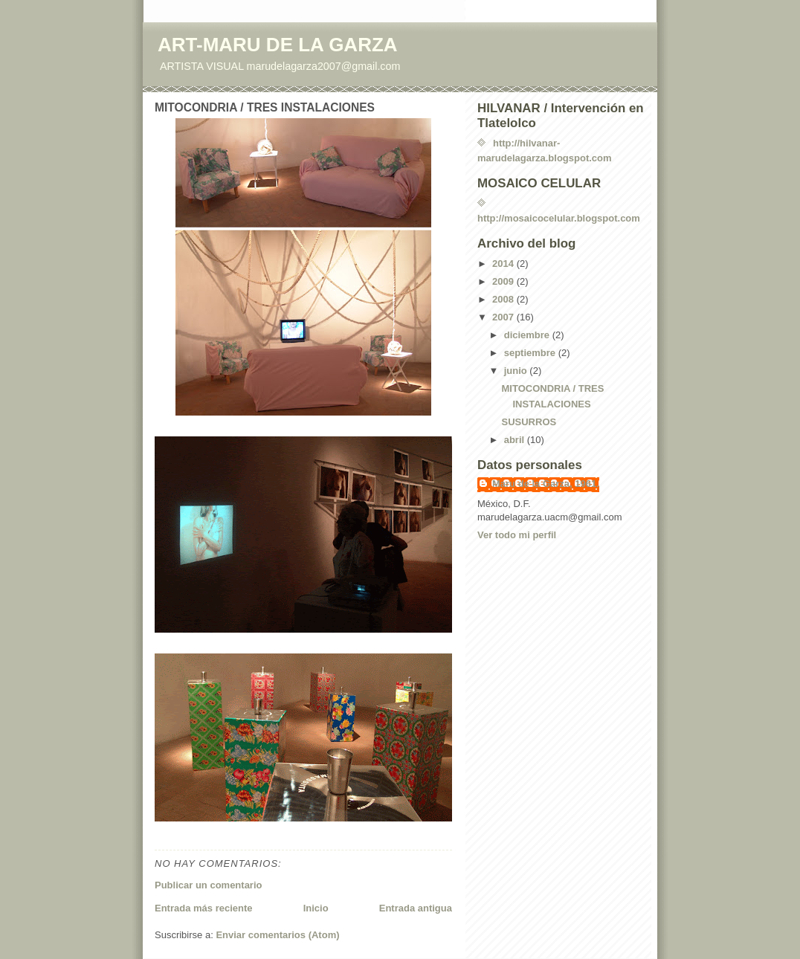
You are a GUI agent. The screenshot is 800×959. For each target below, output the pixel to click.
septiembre (531, 352)
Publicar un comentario (208, 885)
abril (515, 439)
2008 (504, 299)
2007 (504, 317)
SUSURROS (528, 421)
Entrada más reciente (204, 908)
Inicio (316, 908)
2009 (504, 281)
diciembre (528, 334)
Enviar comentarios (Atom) (277, 934)
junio (517, 370)
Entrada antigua (415, 908)
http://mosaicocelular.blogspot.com (558, 218)
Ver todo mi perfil (516, 534)
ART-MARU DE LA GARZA (278, 44)
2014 (504, 263)
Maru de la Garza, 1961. (545, 483)
